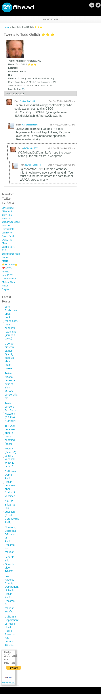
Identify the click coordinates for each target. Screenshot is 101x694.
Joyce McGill (8, 208)
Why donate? (8, 682)
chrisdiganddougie (11, 254)
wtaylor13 (6, 225)
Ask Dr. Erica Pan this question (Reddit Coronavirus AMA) (12, 512)
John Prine (7, 232)
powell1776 (7, 275)
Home (6, 27)
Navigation (50, 19)
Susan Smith (8, 236)
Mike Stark (7, 211)
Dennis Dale (8, 229)
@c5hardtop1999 (27, 101)
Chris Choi (7, 215)
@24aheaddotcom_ (30, 125)
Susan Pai (7, 218)
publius (5, 271)
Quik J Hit (7, 240)
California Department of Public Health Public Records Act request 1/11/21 (11, 630)
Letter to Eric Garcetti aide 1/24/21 (9, 564)
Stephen (6, 289)
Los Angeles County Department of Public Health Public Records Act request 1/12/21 (11, 594)
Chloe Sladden (9, 278)
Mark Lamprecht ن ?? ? (8, 247)
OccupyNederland (11, 222)
